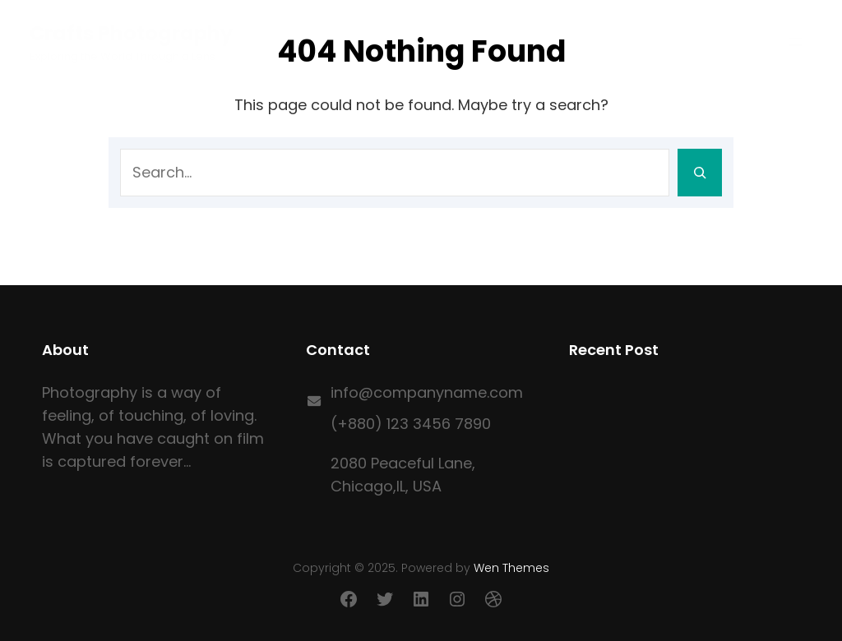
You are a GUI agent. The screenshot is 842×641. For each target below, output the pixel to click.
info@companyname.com (427, 392)
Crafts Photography (131, 33)
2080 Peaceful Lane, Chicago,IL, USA (403, 474)
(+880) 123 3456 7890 (411, 423)
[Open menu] (795, 42)
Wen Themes (511, 568)
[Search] (700, 172)
